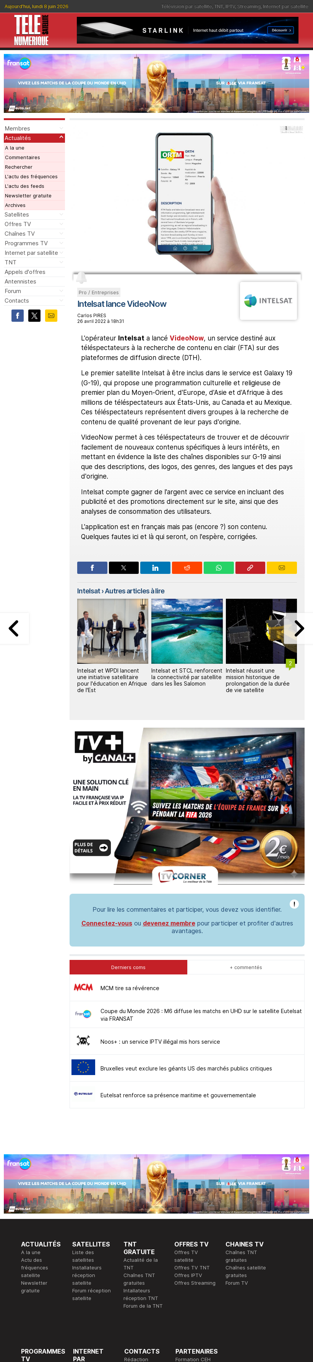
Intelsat (88, 591)
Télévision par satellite (186, 6)
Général (133, 1257)
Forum (13, 291)
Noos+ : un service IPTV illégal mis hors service (160, 924)
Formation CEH (193, 1242)
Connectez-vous (106, 806)
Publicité (134, 1249)
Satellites (17, 214)
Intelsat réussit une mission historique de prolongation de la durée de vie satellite (258, 680)
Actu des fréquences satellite (34, 1150)
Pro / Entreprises (99, 292)
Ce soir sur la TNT (43, 1265)
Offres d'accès (90, 1265)
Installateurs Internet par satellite (87, 1280)
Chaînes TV (20, 233)
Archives (15, 205)
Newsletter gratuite (28, 195)
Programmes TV (26, 243)
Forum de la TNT (143, 1188)
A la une (14, 148)
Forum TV (236, 1165)
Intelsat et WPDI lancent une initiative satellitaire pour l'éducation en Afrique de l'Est (112, 680)
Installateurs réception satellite (87, 1157)
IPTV (230, 6)
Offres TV (18, 224)
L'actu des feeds (24, 186)
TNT (218, 6)
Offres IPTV (188, 1158)
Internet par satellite (285, 6)
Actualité (83, 1257)
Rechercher (18, 167)
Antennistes (20, 281)
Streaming (249, 6)
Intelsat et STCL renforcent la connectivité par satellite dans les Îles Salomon (186, 677)
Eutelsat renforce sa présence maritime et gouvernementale (178, 977)
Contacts (17, 300)
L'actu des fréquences (31, 176)
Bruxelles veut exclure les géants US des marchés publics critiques (186, 951)
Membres (17, 128)
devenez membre (169, 806)
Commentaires (22, 157)
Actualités (18, 138)
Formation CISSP (195, 1249)
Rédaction (136, 1242)
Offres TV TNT (192, 1150)
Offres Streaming (195, 1165)
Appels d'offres (25, 271)
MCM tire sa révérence (130, 870)
